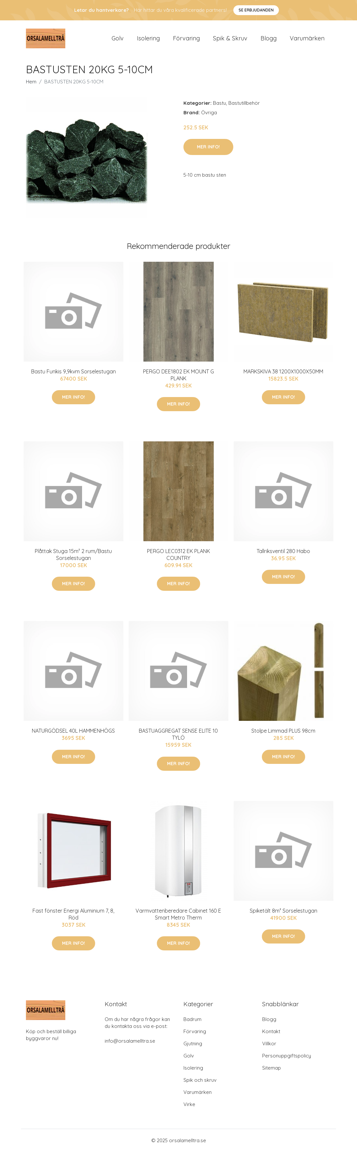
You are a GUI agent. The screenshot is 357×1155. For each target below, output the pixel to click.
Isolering (148, 40)
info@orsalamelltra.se (130, 1044)
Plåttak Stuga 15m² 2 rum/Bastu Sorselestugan (73, 558)
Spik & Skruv (230, 40)
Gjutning (192, 1047)
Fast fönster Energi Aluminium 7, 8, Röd (73, 917)
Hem (31, 85)
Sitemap (271, 1071)
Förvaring (186, 40)
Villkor (269, 1047)
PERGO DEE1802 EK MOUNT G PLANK (178, 378)
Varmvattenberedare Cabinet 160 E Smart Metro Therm (178, 917)
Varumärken (307, 40)
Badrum (192, 1022)
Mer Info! (208, 150)
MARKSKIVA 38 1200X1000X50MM (283, 374)
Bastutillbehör (244, 106)
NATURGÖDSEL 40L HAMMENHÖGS (73, 734)
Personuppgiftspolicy (286, 1059)
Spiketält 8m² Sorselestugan (283, 914)
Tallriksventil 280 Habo (283, 554)
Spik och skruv (200, 1083)
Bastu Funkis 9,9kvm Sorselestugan (73, 374)
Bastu (219, 106)
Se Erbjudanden (256, 10)
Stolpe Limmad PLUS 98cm (283, 734)
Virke (189, 1107)
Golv (118, 40)
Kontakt (271, 1035)
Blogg (269, 40)
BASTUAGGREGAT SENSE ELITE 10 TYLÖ (178, 737)
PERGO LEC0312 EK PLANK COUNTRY (178, 558)
